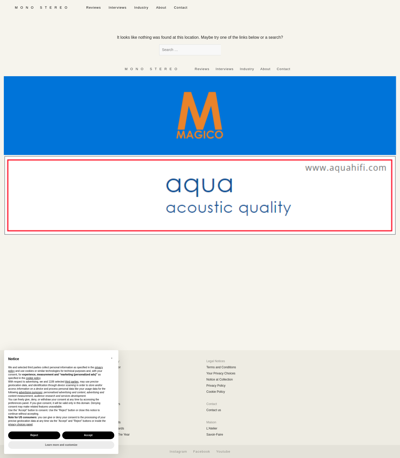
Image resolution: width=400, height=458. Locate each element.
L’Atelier (211, 428)
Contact (181, 7)
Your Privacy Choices (220, 373)
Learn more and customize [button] (61, 444)
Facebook (201, 451)
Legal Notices (215, 361)
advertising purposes (30, 392)
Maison (211, 422)
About (161, 7)
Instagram (178, 451)
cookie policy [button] (33, 378)
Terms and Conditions (221, 367)
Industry (141, 7)
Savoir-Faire (214, 434)
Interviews (118, 7)
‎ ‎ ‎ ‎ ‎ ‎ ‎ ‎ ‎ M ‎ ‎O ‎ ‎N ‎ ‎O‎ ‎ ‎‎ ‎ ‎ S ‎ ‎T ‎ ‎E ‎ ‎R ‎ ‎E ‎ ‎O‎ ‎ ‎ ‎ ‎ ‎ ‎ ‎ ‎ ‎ (41, 7)
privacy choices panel (20, 424)
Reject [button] (34, 435)
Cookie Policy (215, 392)
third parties (71, 381)
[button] (112, 358)
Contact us (213, 410)
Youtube (223, 451)
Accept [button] (88, 435)
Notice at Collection (219, 379)
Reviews (93, 7)
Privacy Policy (216, 385)
